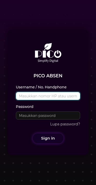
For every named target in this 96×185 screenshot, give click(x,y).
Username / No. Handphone (41, 87)
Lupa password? (65, 124)
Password (25, 106)
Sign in (48, 138)
